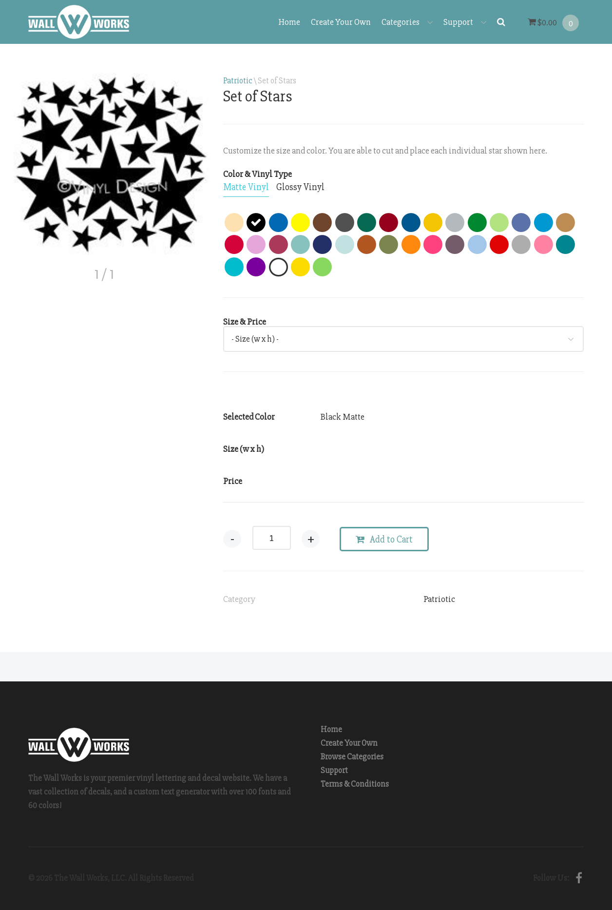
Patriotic (237, 81)
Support (464, 22)
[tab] (246, 187)
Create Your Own (341, 22)
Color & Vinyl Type (257, 174)
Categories (407, 22)
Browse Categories (352, 757)
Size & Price (244, 321)
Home (289, 22)
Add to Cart (385, 539)
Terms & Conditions (355, 784)
